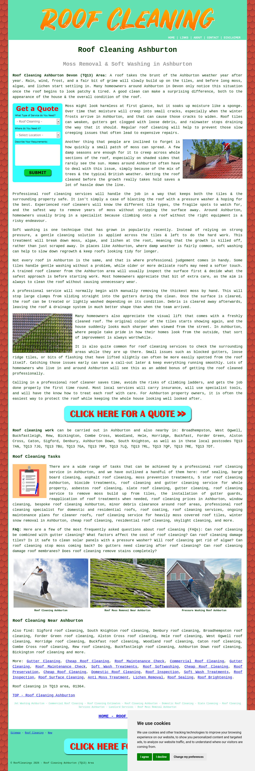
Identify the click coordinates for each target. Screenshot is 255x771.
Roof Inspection (162, 672)
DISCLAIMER (232, 37)
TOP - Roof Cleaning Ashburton (44, 695)
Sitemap (16, 732)
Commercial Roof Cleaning (197, 661)
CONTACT (213, 37)
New (50, 732)
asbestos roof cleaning (96, 488)
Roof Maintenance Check (139, 661)
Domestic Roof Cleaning (115, 672)
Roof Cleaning (34, 732)
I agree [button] (144, 756)
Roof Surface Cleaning (61, 677)
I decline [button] (161, 756)
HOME (171, 37)
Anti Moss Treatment (108, 677)
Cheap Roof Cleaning (87, 661)
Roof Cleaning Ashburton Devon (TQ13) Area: (60, 75)
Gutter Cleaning (43, 661)
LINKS (184, 37)
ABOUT (198, 37)
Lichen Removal (148, 677)
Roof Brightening (215, 677)
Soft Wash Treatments (114, 667)
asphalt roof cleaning (108, 477)
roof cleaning (171, 530)
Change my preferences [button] (188, 756)
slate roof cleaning (148, 488)
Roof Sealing (180, 677)
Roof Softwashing (161, 667)
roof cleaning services (197, 510)
